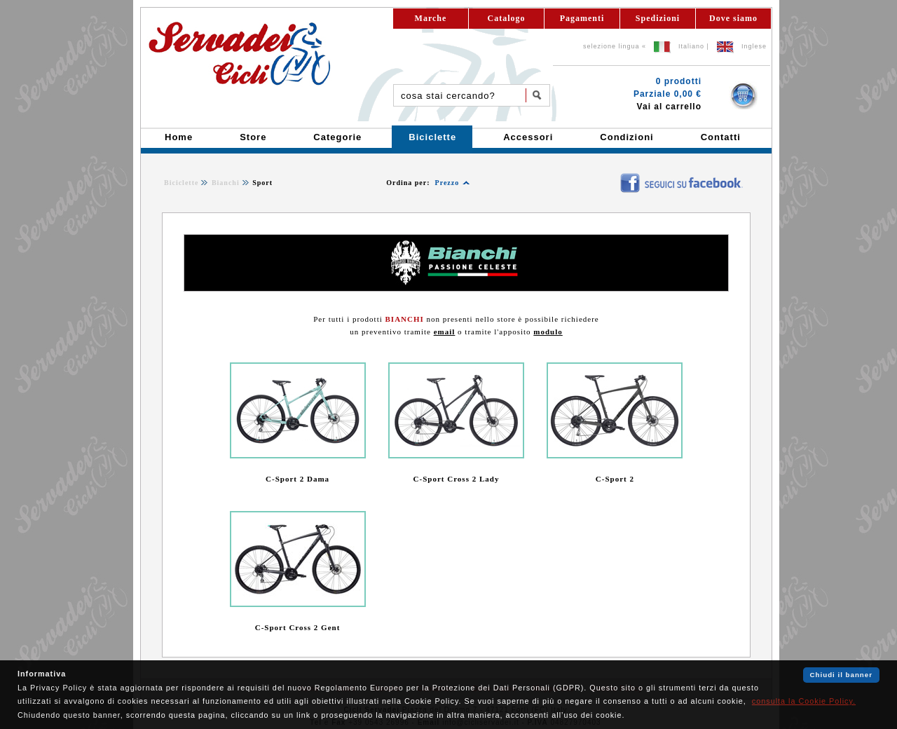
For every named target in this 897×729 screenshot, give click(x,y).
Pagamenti (582, 18)
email (445, 331)
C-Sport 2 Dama (297, 479)
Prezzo (447, 182)
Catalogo (507, 18)
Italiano (691, 46)
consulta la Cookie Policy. (804, 701)
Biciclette (181, 182)
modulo (547, 331)
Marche (431, 18)
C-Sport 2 (615, 479)
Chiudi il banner (841, 675)
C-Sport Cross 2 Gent (298, 627)
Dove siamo (733, 18)
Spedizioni (658, 18)
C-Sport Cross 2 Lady (456, 479)
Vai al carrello (669, 106)
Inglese (754, 46)
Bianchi (226, 182)
